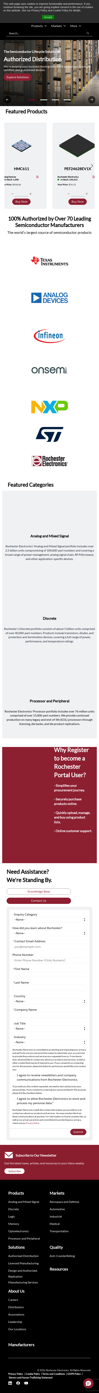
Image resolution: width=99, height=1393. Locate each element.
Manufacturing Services (23, 1282)
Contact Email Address (29, 941)
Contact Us (38, 901)
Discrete (13, 1209)
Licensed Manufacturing (23, 1263)
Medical (55, 1223)
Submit (78, 1132)
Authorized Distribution (23, 1256)
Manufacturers (21, 1344)
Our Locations (17, 1329)
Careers (13, 1299)
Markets (58, 26)
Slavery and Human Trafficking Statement (31, 1377)
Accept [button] (48, 17)
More (75, 26)
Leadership (15, 1321)
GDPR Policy (74, 1373)
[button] (88, 1383)
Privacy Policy (32, 1123)
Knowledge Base (39, 891)
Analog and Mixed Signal (23, 1201)
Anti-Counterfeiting (62, 1256)
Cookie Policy (33, 1373)
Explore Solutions (18, 77)
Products (39, 26)
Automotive (57, 1209)
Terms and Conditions (53, 1373)
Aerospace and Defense (64, 1201)
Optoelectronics (18, 1231)
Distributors (16, 1307)
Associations (16, 1314)
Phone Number (22, 955)
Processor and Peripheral (24, 1238)
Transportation (59, 1231)
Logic (11, 1216)
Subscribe (14, 1171)
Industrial (56, 1216)
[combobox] (43, 33)
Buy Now (21, 202)
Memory (13, 1223)
